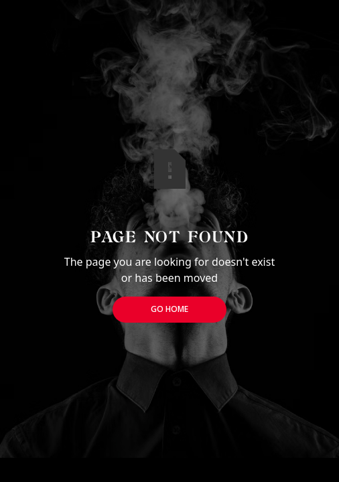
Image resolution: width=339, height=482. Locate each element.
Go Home (169, 309)
